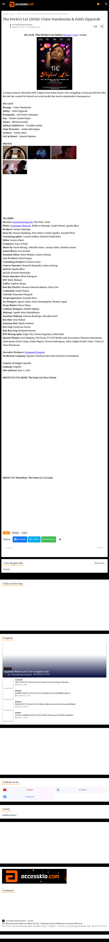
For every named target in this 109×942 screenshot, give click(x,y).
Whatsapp (50, 539)
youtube (29, 790)
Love (12, 14)
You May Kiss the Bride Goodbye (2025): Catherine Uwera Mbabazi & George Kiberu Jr (42, 923)
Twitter (35, 539)
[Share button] (60, 539)
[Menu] (3, 4)
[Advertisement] (54, 197)
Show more (100, 563)
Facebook (21, 539)
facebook (30, 797)
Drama (15, 533)
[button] (99, 4)
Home (5, 14)
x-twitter (83, 790)
